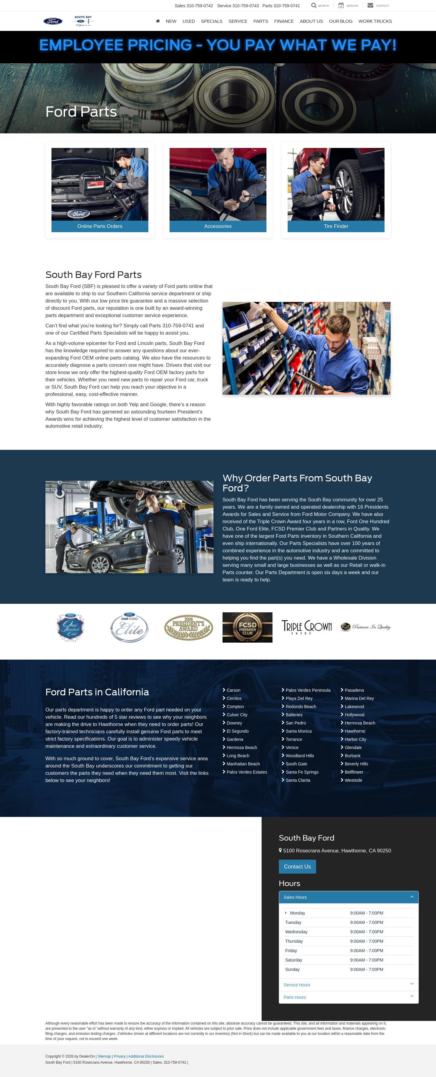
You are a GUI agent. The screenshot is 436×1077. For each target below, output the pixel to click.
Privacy (120, 1056)
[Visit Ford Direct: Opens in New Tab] (191, 1062)
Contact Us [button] (297, 867)
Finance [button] (284, 21)
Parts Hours (349, 997)
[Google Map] (131, 919)
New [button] (171, 21)
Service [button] (238, 21)
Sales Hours (349, 897)
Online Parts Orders (100, 226)
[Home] (158, 21)
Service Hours (349, 984)
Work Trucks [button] (375, 21)
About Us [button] (311, 21)
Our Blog (340, 21)
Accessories (218, 226)
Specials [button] (212, 21)
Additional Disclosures (146, 1056)
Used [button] (189, 21)
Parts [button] (260, 21)
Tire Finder (336, 226)
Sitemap (104, 1056)
